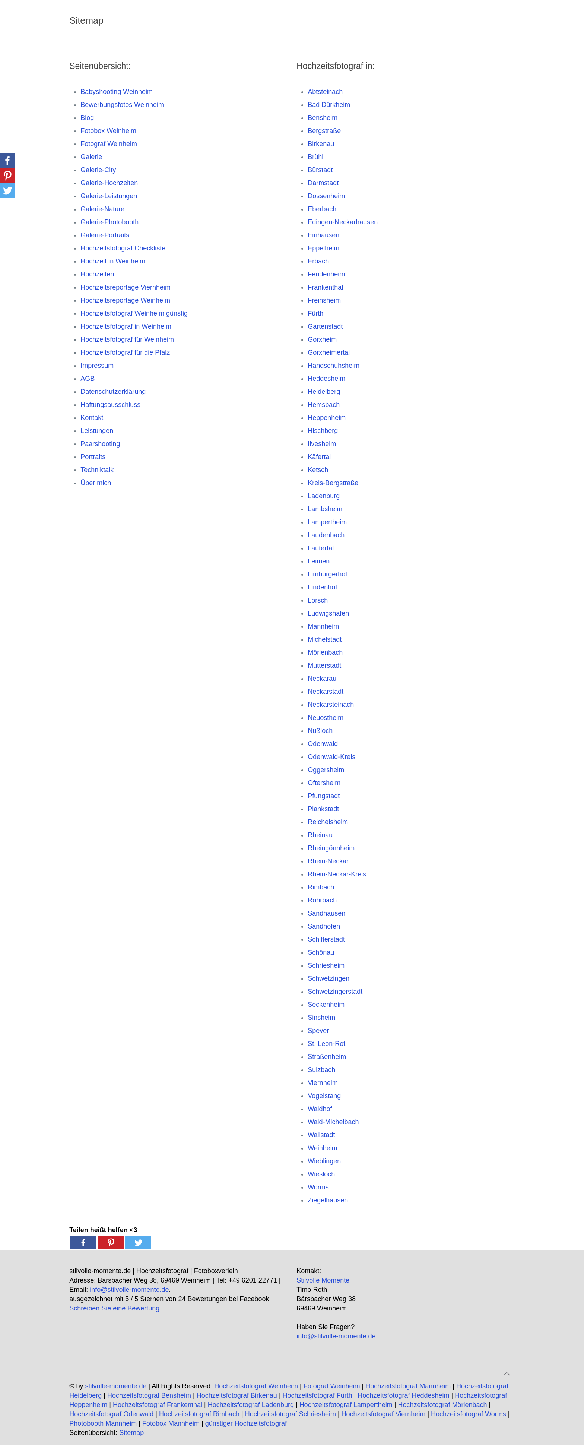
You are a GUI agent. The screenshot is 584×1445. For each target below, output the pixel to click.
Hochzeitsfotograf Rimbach (199, 1414)
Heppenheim (327, 417)
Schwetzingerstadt (335, 991)
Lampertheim (327, 522)
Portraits (92, 457)
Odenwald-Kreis (331, 757)
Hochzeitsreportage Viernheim (125, 287)
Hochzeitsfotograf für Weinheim (127, 339)
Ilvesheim (322, 444)
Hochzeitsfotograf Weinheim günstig (134, 313)
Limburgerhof (327, 574)
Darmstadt (323, 183)
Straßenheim (327, 1056)
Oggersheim (326, 770)
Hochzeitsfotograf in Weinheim (125, 326)
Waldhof (320, 1109)
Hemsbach (324, 404)
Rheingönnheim (331, 848)
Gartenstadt (325, 326)
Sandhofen (324, 926)
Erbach (318, 261)
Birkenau (321, 144)
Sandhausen (326, 913)
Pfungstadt (324, 796)
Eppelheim (323, 248)
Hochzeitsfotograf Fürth (317, 1395)
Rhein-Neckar (328, 861)
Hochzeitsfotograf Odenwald (111, 1414)
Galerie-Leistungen (108, 196)
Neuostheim (325, 717)
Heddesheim (326, 378)
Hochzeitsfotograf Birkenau (237, 1395)
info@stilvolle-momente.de (129, 1289)
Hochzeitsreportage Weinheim (125, 300)
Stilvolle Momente (322, 1280)
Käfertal (319, 457)
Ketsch (318, 470)
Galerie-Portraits (104, 235)
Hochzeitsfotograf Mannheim (408, 1386)
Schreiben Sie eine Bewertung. (115, 1308)
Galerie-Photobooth (109, 222)
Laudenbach (326, 535)
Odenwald (323, 743)
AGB (87, 378)
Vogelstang (324, 1096)
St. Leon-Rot (326, 1043)
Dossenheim (326, 196)
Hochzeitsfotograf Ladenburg (251, 1404)
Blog (87, 117)
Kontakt (91, 417)
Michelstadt (325, 639)
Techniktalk (97, 470)
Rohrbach (322, 900)
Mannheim (323, 626)
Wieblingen (324, 1161)
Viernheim (323, 1083)
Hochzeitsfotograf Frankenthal (157, 1404)
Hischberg (323, 430)
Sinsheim (321, 1017)
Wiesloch (321, 1174)
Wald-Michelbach (333, 1122)
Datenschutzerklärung (113, 391)
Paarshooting (100, 444)
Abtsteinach (325, 91)
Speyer (318, 1030)
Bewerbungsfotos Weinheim (122, 104)
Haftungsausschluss (110, 404)
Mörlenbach (325, 652)
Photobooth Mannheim (103, 1423)
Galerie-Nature (102, 209)
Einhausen (323, 235)
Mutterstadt (324, 665)
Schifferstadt (326, 939)
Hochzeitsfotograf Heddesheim (403, 1395)
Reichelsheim (328, 822)
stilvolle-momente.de (115, 1386)
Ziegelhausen (328, 1200)
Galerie (91, 157)
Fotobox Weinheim (108, 131)
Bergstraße (324, 131)
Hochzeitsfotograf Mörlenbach (442, 1404)
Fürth (315, 313)
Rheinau (320, 835)
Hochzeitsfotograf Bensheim (149, 1395)
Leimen (319, 561)
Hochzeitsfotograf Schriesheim (290, 1414)
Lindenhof (322, 587)
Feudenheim (326, 274)
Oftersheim (324, 783)
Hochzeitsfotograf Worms (468, 1414)
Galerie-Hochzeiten (109, 183)
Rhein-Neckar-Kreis (337, 874)
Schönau (321, 952)
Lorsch (318, 600)
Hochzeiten (97, 274)
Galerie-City (98, 170)
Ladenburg (324, 496)
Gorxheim (322, 339)
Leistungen (96, 430)
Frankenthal (325, 287)
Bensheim (322, 117)
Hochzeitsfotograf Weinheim (256, 1386)
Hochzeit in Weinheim (112, 261)
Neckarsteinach (331, 704)
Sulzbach (321, 1070)
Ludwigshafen (328, 613)
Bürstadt (320, 170)
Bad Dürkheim (329, 104)
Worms (318, 1187)
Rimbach (321, 887)
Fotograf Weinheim (108, 144)
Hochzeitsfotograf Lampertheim (346, 1404)
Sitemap (131, 1432)
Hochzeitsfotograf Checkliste (122, 248)
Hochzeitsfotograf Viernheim (384, 1414)
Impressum (97, 365)
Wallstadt (321, 1135)
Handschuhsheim (333, 365)
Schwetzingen (328, 978)
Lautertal (321, 548)
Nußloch (320, 730)
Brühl (315, 157)
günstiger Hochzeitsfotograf (246, 1423)
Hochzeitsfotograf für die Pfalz (125, 352)
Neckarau (322, 678)
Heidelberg (324, 391)
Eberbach (322, 209)
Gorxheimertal (329, 352)
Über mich (95, 483)
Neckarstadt (325, 691)
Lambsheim (325, 509)
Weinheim (322, 1148)
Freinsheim (324, 300)
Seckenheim (326, 1004)
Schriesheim (326, 965)
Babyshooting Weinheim (116, 91)
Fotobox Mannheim (171, 1423)
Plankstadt (323, 809)
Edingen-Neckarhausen (343, 222)
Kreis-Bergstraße (333, 483)
